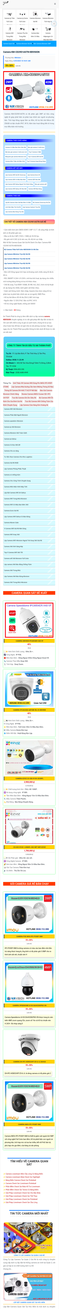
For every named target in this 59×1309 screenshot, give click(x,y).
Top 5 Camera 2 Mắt (35, 152)
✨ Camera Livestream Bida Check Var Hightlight (21, 1177)
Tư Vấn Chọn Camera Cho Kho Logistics (18, 457)
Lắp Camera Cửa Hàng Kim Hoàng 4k (34, 405)
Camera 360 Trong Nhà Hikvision (15, 582)
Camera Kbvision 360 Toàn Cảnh (15, 433)
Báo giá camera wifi (41, 184)
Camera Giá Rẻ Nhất (11, 463)
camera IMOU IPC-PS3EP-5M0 (29, 1124)
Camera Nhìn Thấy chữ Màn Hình (15, 161)
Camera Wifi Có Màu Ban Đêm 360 (16, 505)
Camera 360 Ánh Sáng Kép (13, 546)
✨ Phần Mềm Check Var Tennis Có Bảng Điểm (21, 1190)
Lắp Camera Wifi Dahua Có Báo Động (17, 517)
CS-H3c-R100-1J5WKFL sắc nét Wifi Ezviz (29, 847)
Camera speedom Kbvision (13, 421)
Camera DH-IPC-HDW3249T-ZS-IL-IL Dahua (29, 1062)
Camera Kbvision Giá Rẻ (24, 44)
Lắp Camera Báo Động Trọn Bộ (14, 212)
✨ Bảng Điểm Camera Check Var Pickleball (19, 1180)
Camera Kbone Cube (11, 523)
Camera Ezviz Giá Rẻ (11, 511)
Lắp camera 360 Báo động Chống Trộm (18, 564)
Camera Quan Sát (8, 44)
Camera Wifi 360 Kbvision (13, 409)
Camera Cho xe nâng (11, 451)
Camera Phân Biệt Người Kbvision (16, 415)
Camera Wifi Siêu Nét (34, 179)
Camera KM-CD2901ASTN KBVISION (21, 52)
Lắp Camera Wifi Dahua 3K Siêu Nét (16, 189)
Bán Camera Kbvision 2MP (42, 44)
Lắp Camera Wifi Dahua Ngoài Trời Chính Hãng (19, 184)
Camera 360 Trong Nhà (12, 570)
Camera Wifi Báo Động (35, 189)
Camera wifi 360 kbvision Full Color (16, 558)
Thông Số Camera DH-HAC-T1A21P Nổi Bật (20, 390)
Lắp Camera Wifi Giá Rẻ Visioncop (15, 175)
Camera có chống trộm (12, 475)
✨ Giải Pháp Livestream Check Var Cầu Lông (20, 1202)
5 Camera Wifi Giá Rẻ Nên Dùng (15, 528)
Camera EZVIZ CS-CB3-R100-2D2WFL (29, 778)
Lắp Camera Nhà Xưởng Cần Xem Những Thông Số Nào (32, 387)
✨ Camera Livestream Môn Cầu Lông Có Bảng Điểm (23, 1174)
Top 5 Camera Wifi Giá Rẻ (35, 156)
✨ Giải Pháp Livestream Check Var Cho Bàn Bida (21, 1193)
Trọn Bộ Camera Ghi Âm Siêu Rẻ (24, 398)
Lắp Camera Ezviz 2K (33, 175)
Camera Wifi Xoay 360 (12, 534)
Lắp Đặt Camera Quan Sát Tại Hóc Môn (29, 1302)
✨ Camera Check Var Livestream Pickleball (19, 1183)
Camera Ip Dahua (10, 439)
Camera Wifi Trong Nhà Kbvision (15, 499)
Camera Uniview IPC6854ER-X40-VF (29, 641)
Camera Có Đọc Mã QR (12, 445)
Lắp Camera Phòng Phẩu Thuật (15, 469)
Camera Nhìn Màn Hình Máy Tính (15, 487)
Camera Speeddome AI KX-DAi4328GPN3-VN (29, 1005)
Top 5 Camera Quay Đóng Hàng (36, 161)
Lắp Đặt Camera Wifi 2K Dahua (15, 493)
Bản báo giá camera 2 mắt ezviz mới (16, 152)
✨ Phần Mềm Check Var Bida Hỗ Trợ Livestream (21, 1187)
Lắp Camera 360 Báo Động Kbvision (16, 576)
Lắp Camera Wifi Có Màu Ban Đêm (15, 179)
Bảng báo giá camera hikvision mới (15, 156)
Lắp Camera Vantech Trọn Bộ (31, 207)
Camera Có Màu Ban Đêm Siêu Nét (15, 147)
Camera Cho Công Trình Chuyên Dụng (17, 481)
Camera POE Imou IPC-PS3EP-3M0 (29, 936)
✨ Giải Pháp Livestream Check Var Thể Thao (20, 1196)
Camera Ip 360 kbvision (12, 427)
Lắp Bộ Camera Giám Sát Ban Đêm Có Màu (18, 202)
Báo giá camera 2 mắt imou (36, 147)
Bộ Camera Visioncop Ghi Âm (41, 202)
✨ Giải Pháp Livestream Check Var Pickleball (20, 1199)
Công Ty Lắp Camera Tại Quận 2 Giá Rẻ (29, 1255)
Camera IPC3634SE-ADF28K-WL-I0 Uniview (29, 710)
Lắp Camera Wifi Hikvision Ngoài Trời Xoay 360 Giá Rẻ (23, 540)
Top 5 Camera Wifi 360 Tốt (13, 552)
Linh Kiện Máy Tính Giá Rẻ (13, 207)
